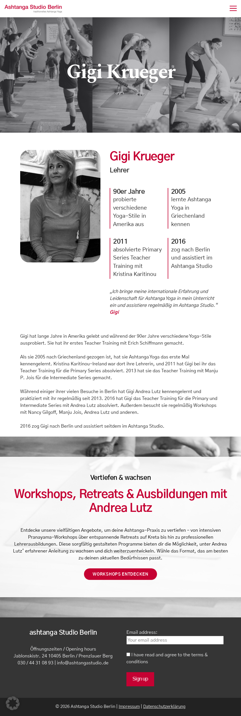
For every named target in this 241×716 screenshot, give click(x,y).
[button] (12, 703)
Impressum (129, 706)
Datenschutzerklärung (164, 706)
